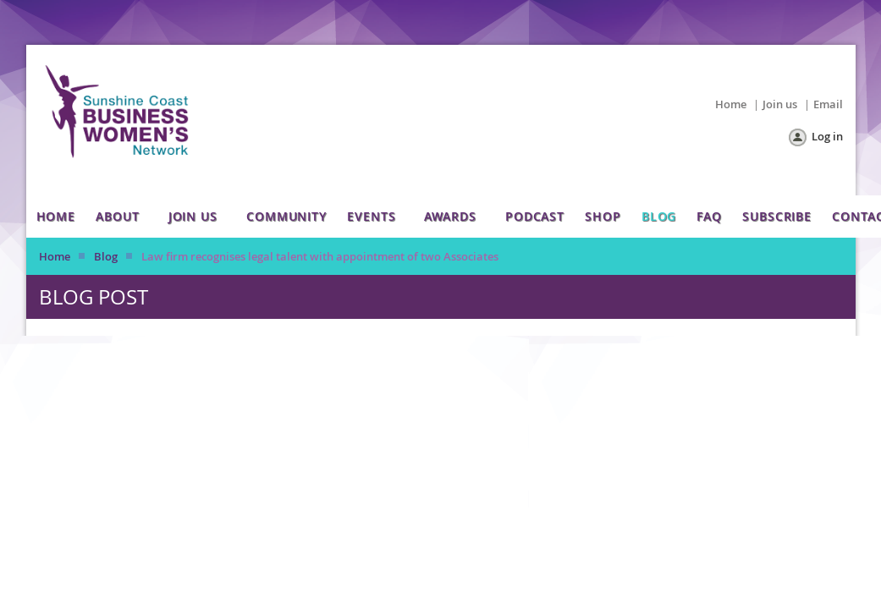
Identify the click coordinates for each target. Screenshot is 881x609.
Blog (106, 256)
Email (828, 104)
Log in (827, 136)
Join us (780, 104)
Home (730, 104)
